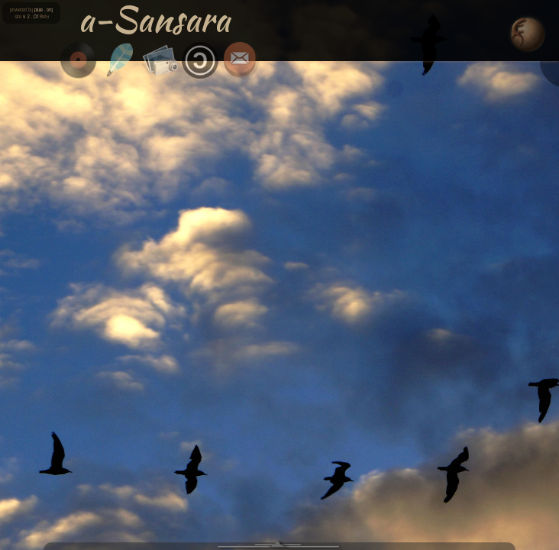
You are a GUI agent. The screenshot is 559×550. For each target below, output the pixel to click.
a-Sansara (154, 19)
